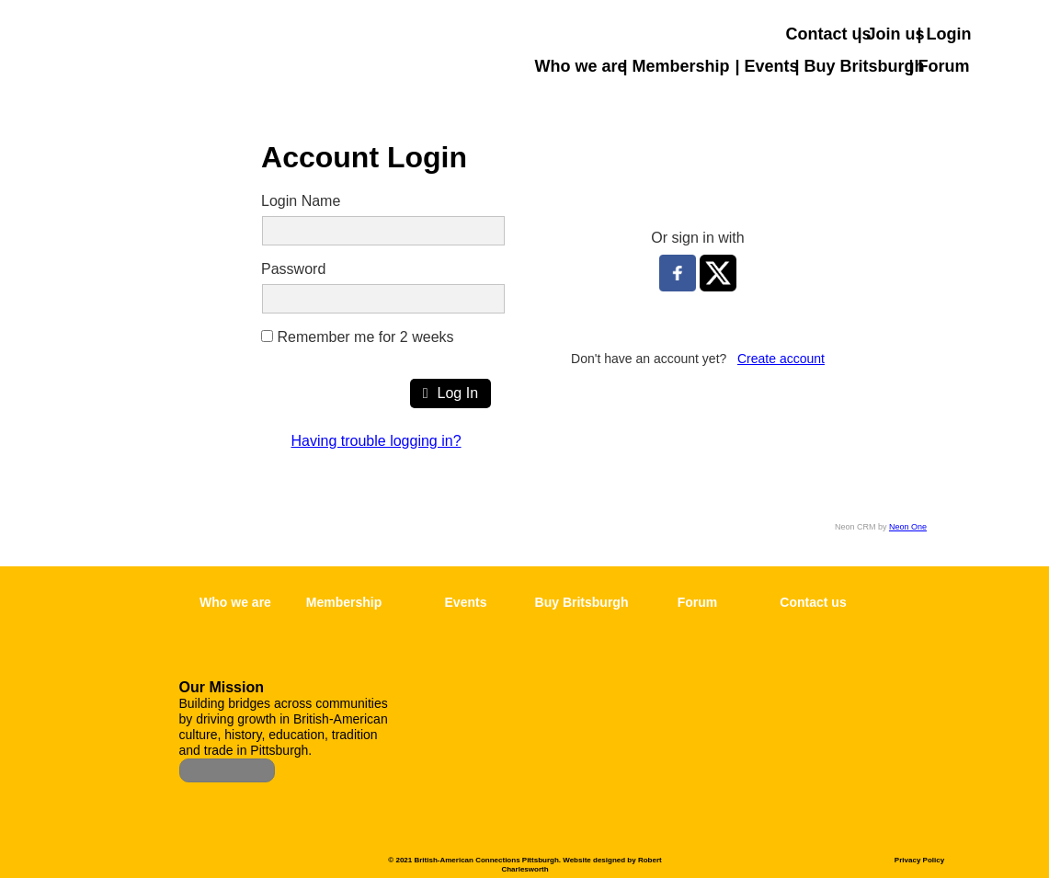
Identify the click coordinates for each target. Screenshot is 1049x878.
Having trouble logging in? (376, 441)
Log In (450, 393)
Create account (781, 358)
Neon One (908, 526)
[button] (1035, 140)
